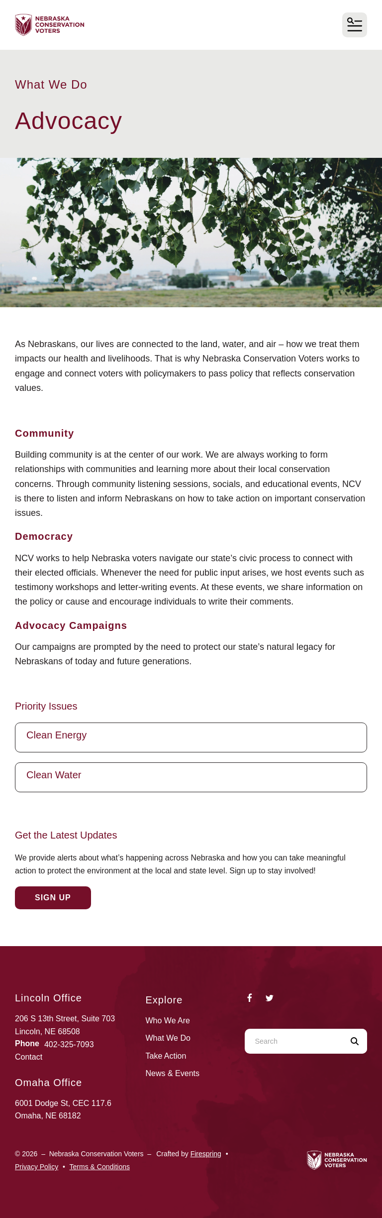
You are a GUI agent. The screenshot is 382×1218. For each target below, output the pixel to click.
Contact (28, 1057)
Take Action (166, 1056)
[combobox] (293, 1041)
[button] (354, 24)
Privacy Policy (36, 1167)
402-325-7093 (69, 1044)
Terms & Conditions (100, 1167)
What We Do (168, 1038)
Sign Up (53, 897)
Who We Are (168, 1020)
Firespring (206, 1154)
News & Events (172, 1073)
